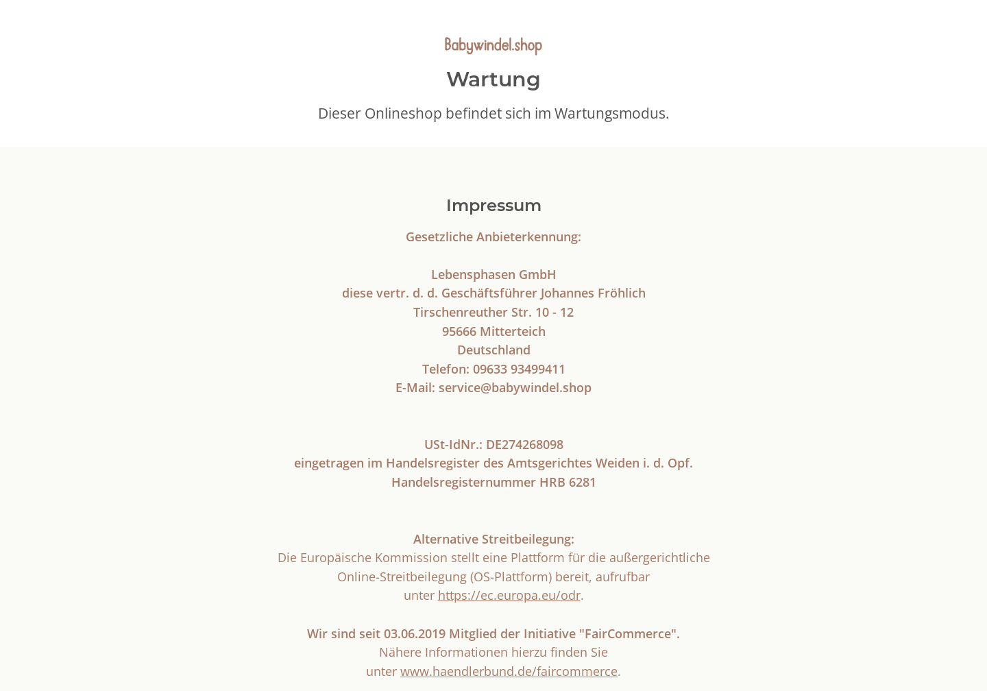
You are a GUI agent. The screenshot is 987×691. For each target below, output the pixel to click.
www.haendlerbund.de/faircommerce (509, 670)
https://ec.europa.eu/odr (509, 594)
